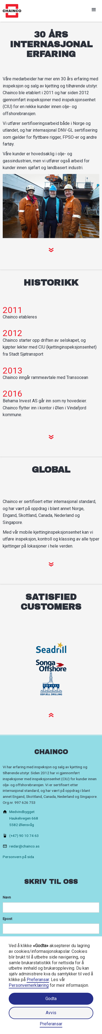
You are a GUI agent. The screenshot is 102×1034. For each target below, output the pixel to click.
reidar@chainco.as (24, 846)
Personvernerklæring (29, 985)
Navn (7, 897)
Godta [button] (51, 998)
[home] (10, 11)
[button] (94, 10)
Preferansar (51, 1023)
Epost (7, 918)
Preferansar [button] (38, 979)
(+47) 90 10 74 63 (24, 835)
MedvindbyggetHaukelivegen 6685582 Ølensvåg (23, 818)
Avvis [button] (51, 1012)
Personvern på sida (18, 857)
